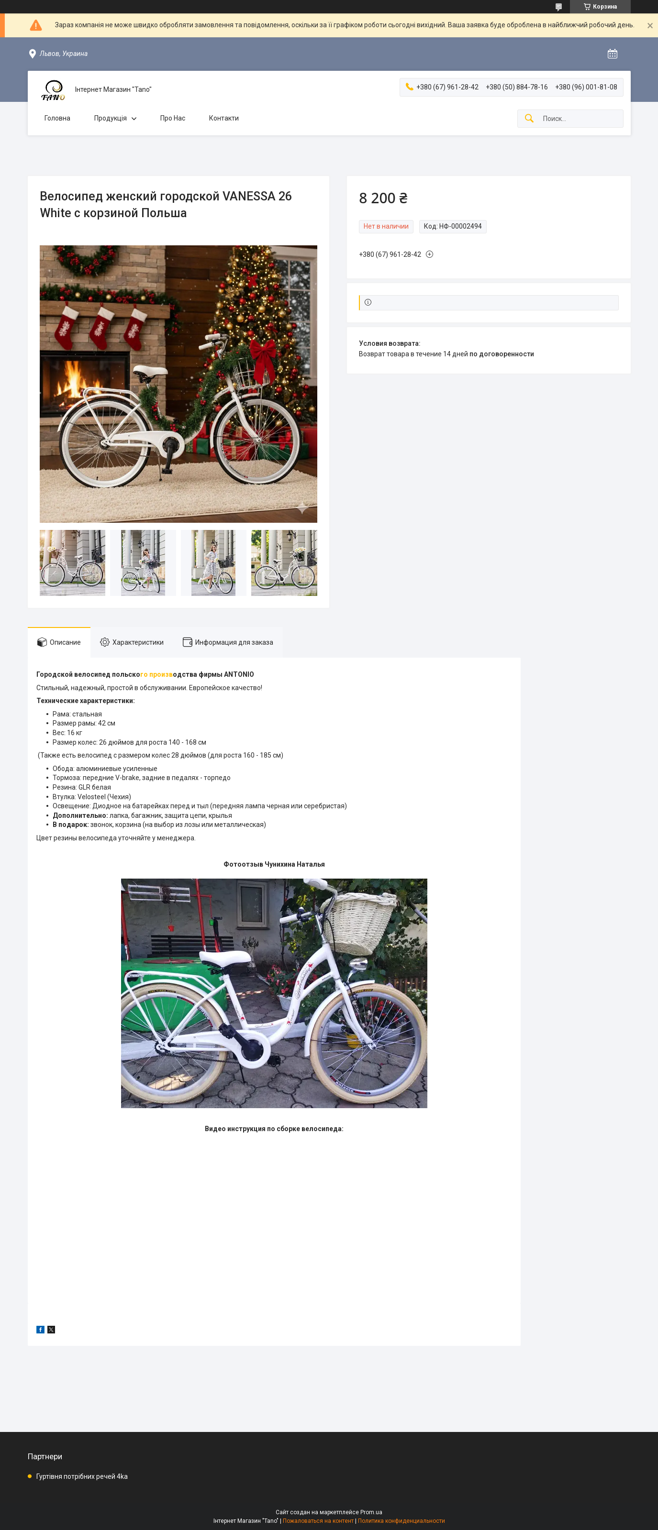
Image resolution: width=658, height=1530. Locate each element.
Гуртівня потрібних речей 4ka (82, 1476)
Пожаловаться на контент (318, 1521)
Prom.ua (371, 1512)
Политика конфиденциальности (401, 1521)
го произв (156, 674)
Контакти (224, 118)
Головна (57, 118)
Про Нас (172, 118)
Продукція (110, 118)
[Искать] (529, 118)
